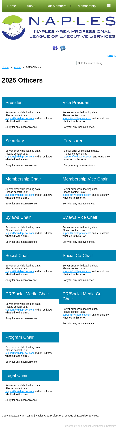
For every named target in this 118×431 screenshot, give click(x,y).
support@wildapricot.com (19, 118)
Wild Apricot (84, 425)
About (17, 67)
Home (5, 67)
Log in (112, 55)
